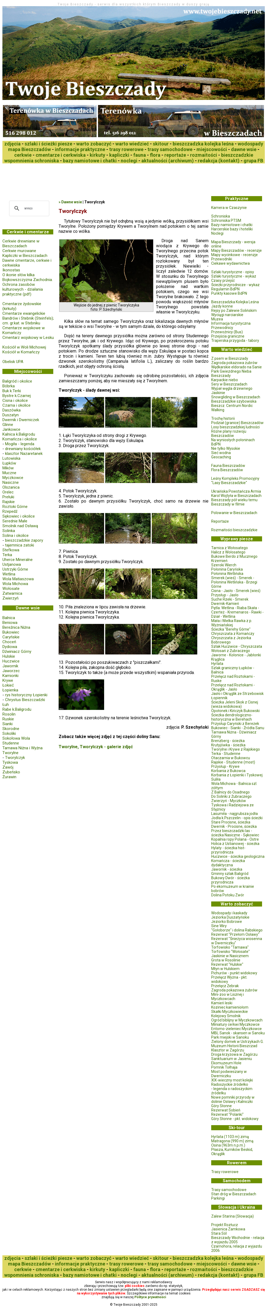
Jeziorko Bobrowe (226, 921)
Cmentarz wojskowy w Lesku (28, 337)
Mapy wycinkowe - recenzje (234, 255)
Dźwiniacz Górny (16, 651)
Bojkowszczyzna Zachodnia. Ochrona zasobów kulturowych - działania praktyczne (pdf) (27, 287)
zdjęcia (12, 144)
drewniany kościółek (23, 448)
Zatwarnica (12, 593)
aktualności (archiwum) (167, 160)
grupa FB (253, 160)
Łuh (5, 704)
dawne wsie (243, 149)
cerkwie (23, 155)
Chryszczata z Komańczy (232, 633)
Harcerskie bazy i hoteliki (232, 229)
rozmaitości (203, 155)
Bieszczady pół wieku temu (234, 500)
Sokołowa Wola (16, 738)
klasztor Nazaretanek (24, 453)
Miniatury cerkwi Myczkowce (235, 1024)
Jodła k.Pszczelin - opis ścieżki (237, 818)
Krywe (7, 680)
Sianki (7, 723)
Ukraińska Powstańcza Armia (236, 491)
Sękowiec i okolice (18, 516)
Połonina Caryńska (227, 569)
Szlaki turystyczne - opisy (232, 272)
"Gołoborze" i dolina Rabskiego (237, 930)
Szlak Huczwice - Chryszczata (236, 646)
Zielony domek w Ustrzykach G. (237, 1041)
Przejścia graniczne (227, 336)
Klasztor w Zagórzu (227, 1050)
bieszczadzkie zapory (24, 540)
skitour (161, 144)
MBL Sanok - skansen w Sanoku (238, 1033)
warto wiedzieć (132, 144)
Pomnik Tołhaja (224, 1067)
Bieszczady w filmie (228, 504)
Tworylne (10, 752)
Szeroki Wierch (223, 565)
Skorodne (10, 728)
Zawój (7, 767)
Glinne (7, 424)
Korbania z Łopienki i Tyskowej (237, 775)
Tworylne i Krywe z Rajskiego (235, 749)
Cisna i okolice (15, 400)
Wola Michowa (15, 583)
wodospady (250, 144)
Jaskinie (218, 393)
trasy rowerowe (126, 149)
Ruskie (8, 719)
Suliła (216, 779)
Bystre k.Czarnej (16, 395)
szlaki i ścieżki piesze (48, 144)
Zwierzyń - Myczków (228, 801)
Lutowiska (11, 458)
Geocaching (221, 457)
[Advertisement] (99, 178)
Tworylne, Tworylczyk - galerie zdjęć (96, 746)
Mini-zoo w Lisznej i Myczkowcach (227, 996)
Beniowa (9, 622)
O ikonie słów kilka (18, 274)
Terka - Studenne (225, 753)
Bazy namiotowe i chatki (231, 225)
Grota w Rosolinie (225, 960)
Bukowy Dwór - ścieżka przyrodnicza (230, 880)
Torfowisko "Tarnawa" (230, 947)
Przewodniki (221, 259)
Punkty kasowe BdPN (229, 293)
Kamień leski (221, 1003)
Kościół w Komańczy (21, 352)
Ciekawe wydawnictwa (230, 263)
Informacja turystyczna (231, 323)
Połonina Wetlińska (227, 573)
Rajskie (8, 501)
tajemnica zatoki (19, 545)
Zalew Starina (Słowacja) (232, 1216)
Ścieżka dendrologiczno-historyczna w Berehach (231, 717)
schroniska (47, 160)
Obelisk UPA (12, 361)
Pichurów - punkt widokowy (234, 973)
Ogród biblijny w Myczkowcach (237, 1020)
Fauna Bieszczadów (228, 465)
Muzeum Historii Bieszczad (234, 1046)
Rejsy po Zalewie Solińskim (234, 310)
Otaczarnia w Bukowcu (230, 758)
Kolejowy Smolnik (226, 1016)
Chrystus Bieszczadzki (25, 699)
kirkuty (97, 155)
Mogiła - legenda (19, 443)
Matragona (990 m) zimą (232, 1141)
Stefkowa (10, 550)
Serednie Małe (14, 521)
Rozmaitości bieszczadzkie (234, 530)
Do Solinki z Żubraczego (231, 796)
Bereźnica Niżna (16, 627)
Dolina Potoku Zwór (227, 895)
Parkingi (218, 1198)
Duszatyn (10, 415)
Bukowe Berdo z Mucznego (234, 556)
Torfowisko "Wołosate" (230, 951)
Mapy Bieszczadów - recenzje (236, 250)
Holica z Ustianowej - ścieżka (235, 843)
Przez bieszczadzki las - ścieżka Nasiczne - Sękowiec (235, 833)
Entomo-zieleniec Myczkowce (236, 1029)
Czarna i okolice (16, 405)
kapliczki (119, 155)
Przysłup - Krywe (225, 766)
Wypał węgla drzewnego (231, 388)
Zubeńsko (11, 772)
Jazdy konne (222, 306)
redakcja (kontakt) (219, 160)
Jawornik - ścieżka (226, 869)
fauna (139, 155)
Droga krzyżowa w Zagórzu (234, 1054)
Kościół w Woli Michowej (24, 347)
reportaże (175, 155)
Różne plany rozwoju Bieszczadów (228, 433)
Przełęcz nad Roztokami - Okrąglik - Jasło (233, 687)
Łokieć (8, 685)
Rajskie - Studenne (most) (233, 762)
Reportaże (220, 521)
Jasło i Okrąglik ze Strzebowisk (237, 693)
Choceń (9, 641)
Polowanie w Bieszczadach (234, 513)
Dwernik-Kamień (225, 603)
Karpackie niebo (224, 380)
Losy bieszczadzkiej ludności (235, 427)
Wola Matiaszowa (18, 578)
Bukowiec (10, 632)
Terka (7, 554)
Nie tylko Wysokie (225, 448)
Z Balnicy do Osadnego (230, 792)
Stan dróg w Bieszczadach (233, 1194)
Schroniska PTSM (226, 220)
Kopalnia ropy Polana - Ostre (235, 839)
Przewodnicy (222, 327)
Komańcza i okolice (19, 439)
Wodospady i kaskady (229, 913)
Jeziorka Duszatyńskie (230, 917)
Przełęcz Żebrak (225, 986)
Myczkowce (12, 477)
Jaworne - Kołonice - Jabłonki (236, 655)
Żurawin (9, 776)
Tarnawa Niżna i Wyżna (22, 748)
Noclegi (217, 233)
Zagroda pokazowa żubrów (234, 363)
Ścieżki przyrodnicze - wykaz (235, 285)
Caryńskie (11, 637)
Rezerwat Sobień (225, 1110)
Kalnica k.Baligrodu (18, 434)
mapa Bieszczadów (29, 149)
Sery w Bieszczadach (229, 384)
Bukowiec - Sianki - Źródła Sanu (237, 728)
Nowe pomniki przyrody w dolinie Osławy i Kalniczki (233, 1099)
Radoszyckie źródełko (229, 1084)
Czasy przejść (223, 280)
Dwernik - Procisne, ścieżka (234, 826)
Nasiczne (10, 482)
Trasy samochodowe (229, 1190)
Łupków (9, 463)
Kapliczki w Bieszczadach (24, 255)
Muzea (217, 319)
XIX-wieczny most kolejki (232, 1080)
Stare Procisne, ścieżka (230, 822)
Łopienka (10, 690)
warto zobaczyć (93, 144)
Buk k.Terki (11, 390)
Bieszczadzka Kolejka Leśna (235, 302)
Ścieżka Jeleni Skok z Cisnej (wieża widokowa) (234, 704)
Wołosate (11, 588)
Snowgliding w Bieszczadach (235, 397)
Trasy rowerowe (224, 1172)
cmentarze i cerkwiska (61, 155)
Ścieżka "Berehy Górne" (231, 629)
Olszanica (11, 487)
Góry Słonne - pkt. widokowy (235, 1119)
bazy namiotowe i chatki (90, 160)
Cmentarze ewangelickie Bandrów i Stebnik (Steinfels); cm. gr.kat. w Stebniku (28, 318)
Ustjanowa (11, 564)
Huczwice (11, 661)
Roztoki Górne (15, 506)
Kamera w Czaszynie (229, 207)
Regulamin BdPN (225, 289)
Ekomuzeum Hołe (226, 1063)
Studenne (10, 743)
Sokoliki (9, 733)
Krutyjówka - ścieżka (228, 745)
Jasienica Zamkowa (228, 1229)
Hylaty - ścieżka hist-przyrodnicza (228, 850)
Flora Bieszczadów (227, 470)
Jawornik (10, 666)
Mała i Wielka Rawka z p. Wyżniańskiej (231, 623)
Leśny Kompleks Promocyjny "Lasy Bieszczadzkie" (235, 480)
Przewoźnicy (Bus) (227, 332)
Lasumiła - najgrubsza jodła (234, 813)
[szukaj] (28, 208)
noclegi (129, 160)
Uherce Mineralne (17, 559)
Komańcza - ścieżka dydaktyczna (228, 863)
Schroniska (220, 216)
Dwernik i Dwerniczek (20, 419)
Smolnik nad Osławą (20, 525)
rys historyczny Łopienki (26, 694)
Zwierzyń (10, 598)
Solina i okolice (15, 535)
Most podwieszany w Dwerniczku (229, 1073)
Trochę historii (223, 418)
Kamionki (10, 675)
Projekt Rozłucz (224, 1225)
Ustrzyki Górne (15, 569)
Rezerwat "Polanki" (227, 1114)
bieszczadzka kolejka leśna (203, 144)
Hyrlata (217, 663)
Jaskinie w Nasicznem (230, 956)
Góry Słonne (221, 1106)
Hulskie (8, 656)
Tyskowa (10, 762)
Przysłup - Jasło (224, 595)
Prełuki (8, 497)
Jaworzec (11, 670)
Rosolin (9, 714)
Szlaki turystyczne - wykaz (233, 276)
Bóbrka (8, 386)
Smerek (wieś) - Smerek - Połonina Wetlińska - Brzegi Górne (234, 582)
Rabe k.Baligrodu (16, 709)
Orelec (8, 492)
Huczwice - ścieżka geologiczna (237, 856)
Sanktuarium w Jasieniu (231, 1059)
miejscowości (211, 149)
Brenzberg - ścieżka (228, 741)
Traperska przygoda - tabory (235, 340)
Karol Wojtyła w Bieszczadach (236, 495)
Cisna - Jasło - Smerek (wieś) (235, 591)
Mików (8, 468)
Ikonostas (11, 270)
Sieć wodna (221, 453)
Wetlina (8, 574)
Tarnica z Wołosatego (229, 548)
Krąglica (218, 659)
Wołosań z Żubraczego (230, 651)
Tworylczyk (15, 757)
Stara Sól (219, 1233)
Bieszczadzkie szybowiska (233, 401)
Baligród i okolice (17, 381)
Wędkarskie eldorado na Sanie (236, 367)
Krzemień (219, 561)
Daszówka (11, 410)
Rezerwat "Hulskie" (227, 964)
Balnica (8, 617)
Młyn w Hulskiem (225, 969)
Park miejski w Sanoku (230, 1037)
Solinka (8, 530)
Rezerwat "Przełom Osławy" (235, 934)
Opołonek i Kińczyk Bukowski (235, 711)
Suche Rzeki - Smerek (229, 599)
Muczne (9, 472)
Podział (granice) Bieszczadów (237, 423)
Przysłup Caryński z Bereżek (235, 723)
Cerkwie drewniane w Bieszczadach (20, 243)
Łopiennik (219, 698)
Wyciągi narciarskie (227, 315)
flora (155, 155)
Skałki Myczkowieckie (229, 1011)
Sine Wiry (219, 926)
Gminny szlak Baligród (229, 873)
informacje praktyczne (80, 149)
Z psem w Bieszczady (229, 358)
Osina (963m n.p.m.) (228, 1145)
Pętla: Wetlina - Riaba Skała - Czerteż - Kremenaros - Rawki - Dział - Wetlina (237, 612)
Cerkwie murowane (19, 250)
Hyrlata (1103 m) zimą (230, 1137)
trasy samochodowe (169, 149)
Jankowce (11, 429)
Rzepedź (9, 511)
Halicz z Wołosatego (228, 552)
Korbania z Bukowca (228, 771)
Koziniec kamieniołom (229, 1007)
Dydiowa (9, 646)
